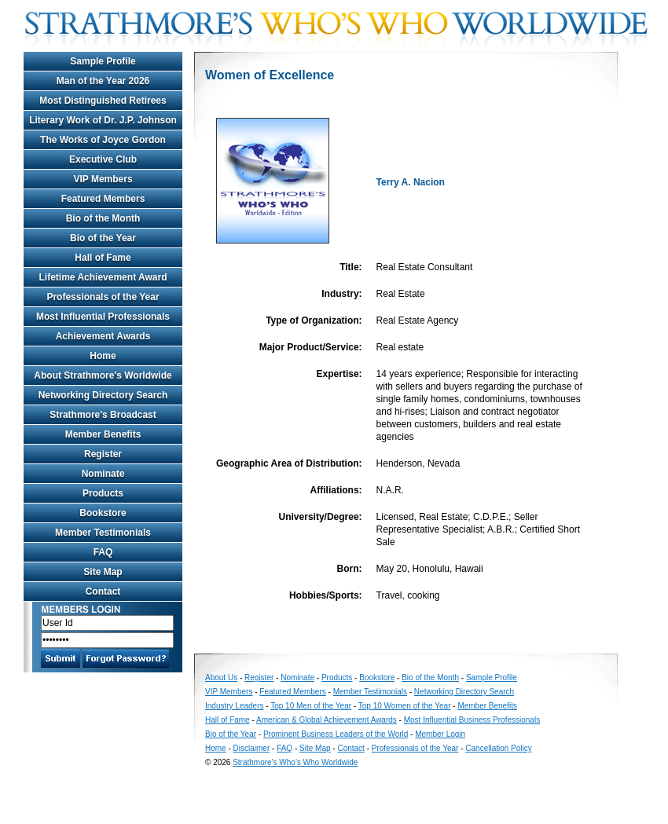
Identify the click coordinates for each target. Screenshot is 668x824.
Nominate (103, 473)
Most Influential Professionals (103, 316)
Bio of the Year (103, 238)
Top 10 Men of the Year (310, 705)
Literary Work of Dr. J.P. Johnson (103, 120)
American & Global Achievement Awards (326, 720)
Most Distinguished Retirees (102, 100)
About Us (221, 677)
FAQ (103, 552)
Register (103, 454)
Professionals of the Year (102, 296)
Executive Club (103, 159)
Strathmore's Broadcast (103, 414)
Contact (103, 591)
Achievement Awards (103, 336)
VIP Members (102, 179)
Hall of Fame (102, 257)
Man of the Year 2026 (103, 80)
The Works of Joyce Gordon (103, 139)
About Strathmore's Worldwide (102, 375)
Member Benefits (103, 434)
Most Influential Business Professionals (472, 720)
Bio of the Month (103, 218)
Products (103, 493)
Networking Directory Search (103, 395)
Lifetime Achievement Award (103, 277)
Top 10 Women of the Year (404, 705)
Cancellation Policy (498, 748)
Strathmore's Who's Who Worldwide (295, 762)
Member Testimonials (103, 532)
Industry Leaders (234, 705)
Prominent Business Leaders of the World (335, 734)
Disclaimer (251, 748)
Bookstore (102, 512)
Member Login (440, 734)
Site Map (102, 571)
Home (103, 355)
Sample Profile (102, 61)
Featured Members (103, 198)
